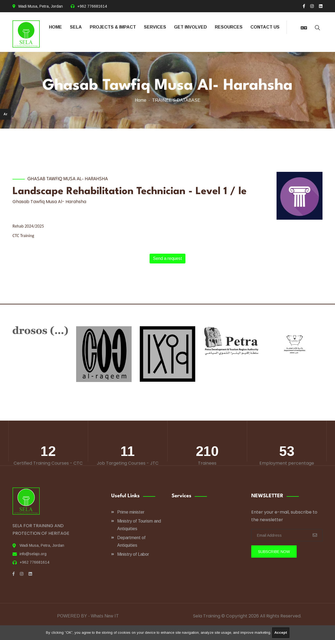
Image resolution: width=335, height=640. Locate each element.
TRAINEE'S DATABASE (176, 100)
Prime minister (130, 512)
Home (140, 100)
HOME (55, 27)
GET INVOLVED (190, 27)
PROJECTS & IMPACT (113, 27)
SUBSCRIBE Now (274, 551)
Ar (5, 114)
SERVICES (155, 27)
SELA (76, 27)
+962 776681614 (92, 6)
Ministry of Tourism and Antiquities (139, 525)
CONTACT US (265, 27)
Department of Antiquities (131, 541)
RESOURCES (229, 27)
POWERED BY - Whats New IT (88, 616)
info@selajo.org (33, 554)
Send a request (167, 258)
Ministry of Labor (133, 554)
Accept (280, 632)
